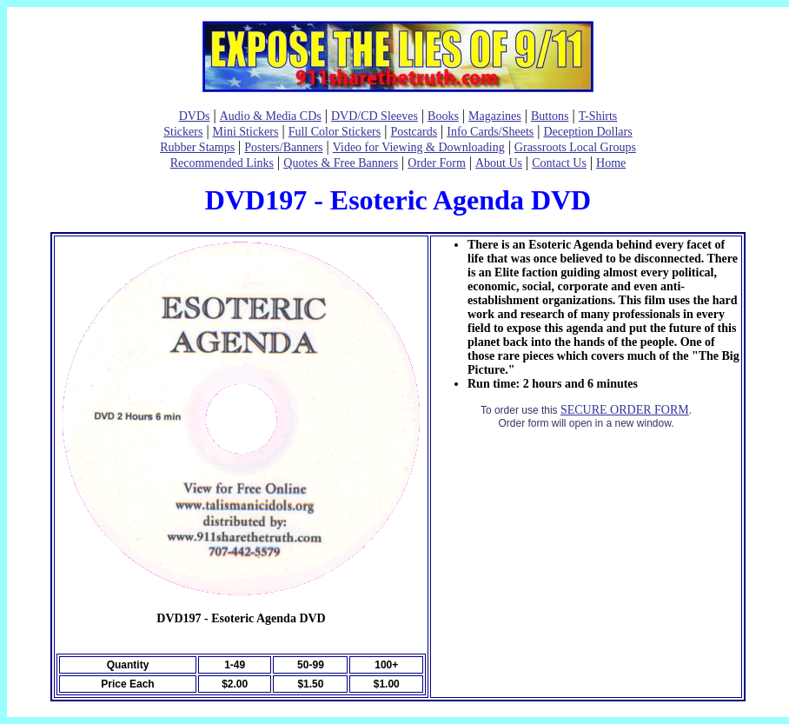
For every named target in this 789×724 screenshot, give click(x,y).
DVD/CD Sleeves (374, 116)
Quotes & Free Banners (340, 162)
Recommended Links (222, 162)
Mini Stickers (246, 131)
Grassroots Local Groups (575, 147)
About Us (498, 162)
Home (611, 162)
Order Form (437, 162)
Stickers (182, 131)
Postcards (413, 131)
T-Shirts (598, 116)
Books (443, 116)
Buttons (550, 116)
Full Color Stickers (334, 131)
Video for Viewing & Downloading (419, 147)
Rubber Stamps (197, 147)
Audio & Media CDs (271, 116)
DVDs (194, 116)
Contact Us (559, 162)
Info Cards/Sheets (490, 131)
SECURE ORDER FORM (624, 409)
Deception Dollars (587, 131)
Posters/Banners (283, 147)
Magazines (494, 116)
